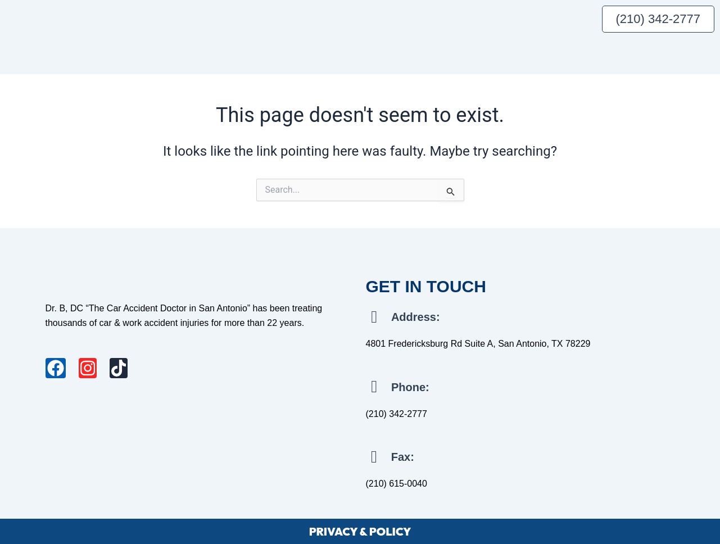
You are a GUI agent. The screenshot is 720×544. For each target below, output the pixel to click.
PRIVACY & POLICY (360, 531)
